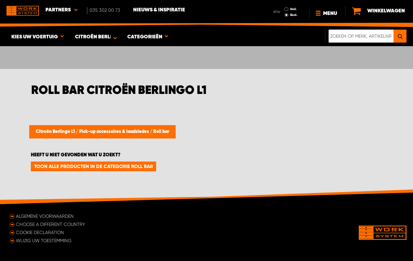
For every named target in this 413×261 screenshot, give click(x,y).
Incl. (293, 9)
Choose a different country (50, 224)
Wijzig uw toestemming (43, 240)
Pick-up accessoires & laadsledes (114, 131)
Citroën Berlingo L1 (56, 131)
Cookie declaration (40, 232)
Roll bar (161, 131)
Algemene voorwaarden (45, 216)
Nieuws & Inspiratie (159, 10)
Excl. (293, 15)
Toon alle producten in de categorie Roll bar (93, 166)
